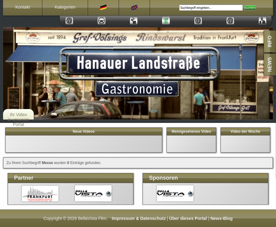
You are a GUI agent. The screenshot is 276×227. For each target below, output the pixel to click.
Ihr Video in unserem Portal (18, 119)
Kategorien (65, 7)
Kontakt (22, 7)
